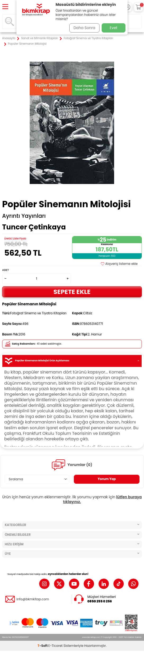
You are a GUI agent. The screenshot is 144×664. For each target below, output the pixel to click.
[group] (72, 123)
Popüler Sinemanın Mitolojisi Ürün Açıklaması (72, 361)
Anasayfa (8, 38)
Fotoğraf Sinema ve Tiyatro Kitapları (88, 38)
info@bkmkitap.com (32, 599)
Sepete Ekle (72, 291)
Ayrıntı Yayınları (24, 216)
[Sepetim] (138, 7)
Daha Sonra (84, 27)
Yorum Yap (107, 479)
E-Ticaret (55, 645)
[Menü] (5, 7)
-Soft (43, 645)
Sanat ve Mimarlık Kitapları (39, 38)
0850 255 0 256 (99, 601)
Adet (5, 270)
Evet (114, 27)
